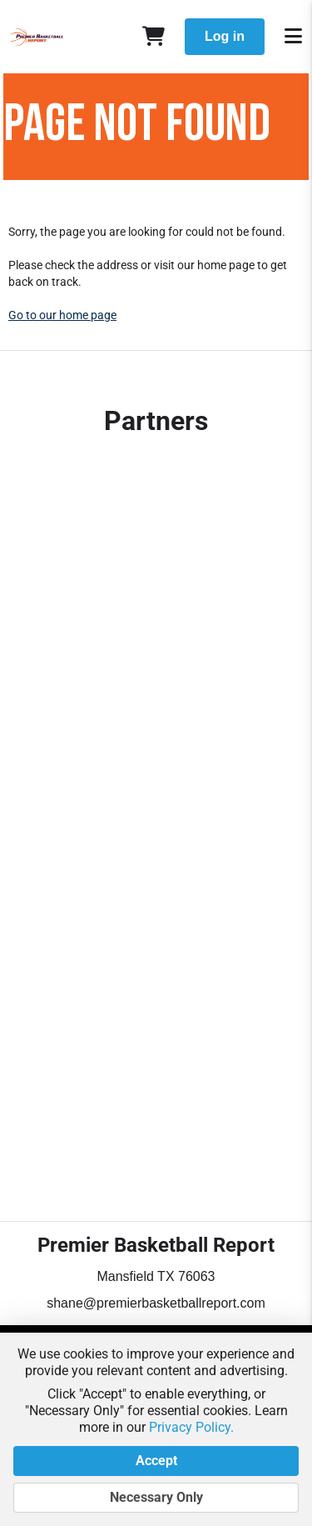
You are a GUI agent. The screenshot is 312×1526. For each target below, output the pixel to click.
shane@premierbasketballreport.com (156, 1303)
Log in (225, 36)
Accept (156, 1461)
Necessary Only (156, 1497)
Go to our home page (62, 315)
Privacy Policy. (191, 1427)
